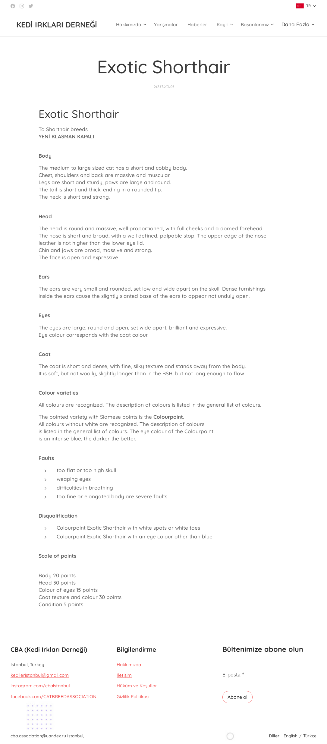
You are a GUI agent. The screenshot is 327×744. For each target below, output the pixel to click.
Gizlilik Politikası (133, 696)
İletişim (124, 675)
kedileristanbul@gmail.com (40, 675)
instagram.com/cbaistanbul (40, 686)
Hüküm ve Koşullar (137, 686)
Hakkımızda (129, 664)
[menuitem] (165, 24)
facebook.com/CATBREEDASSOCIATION (53, 696)
